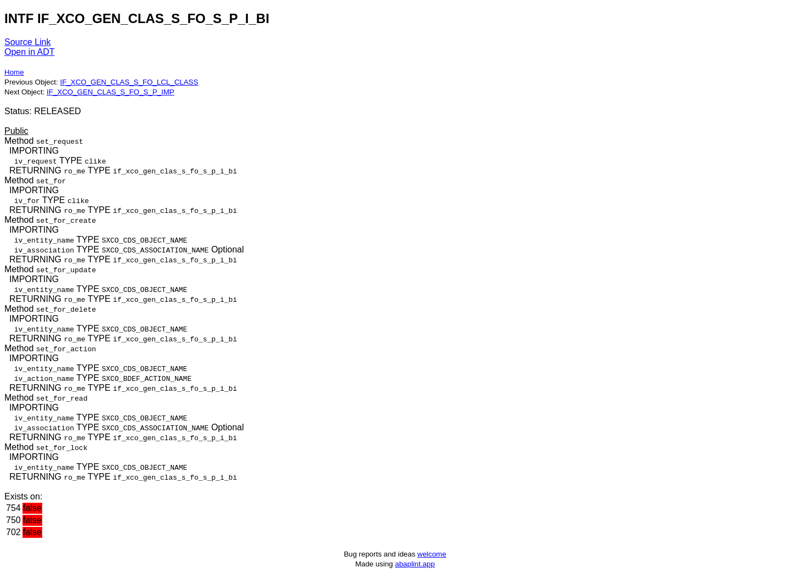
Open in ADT (29, 52)
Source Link (27, 42)
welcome (432, 554)
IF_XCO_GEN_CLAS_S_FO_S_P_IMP (110, 92)
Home (14, 72)
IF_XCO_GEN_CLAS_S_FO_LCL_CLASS (129, 82)
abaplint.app (415, 564)
